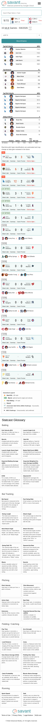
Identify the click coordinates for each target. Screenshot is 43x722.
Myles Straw (20, 76)
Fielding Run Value (29, 655)
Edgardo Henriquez (20, 96)
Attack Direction (28, 528)
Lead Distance (6, 642)
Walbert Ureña (20, 131)
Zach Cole (18, 53)
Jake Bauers (19, 60)
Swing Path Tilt (7, 545)
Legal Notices (28, 715)
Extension (5, 611)
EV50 (3, 476)
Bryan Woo (19, 120)
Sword (9, 403)
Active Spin (5, 600)
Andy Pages (19, 57)
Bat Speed (5, 499)
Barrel (10, 398)
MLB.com (38, 715)
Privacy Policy (17, 715)
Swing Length (6, 514)
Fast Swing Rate (28, 499)
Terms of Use (6, 715)
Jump (25, 642)
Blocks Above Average (30, 673)
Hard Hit (9, 395)
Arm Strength (27, 629)
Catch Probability (7, 673)
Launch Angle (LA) (29, 430)
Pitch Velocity (6, 585)
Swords (25, 562)
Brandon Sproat (20, 127)
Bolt (24, 693)
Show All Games (21, 41)
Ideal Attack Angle (7, 528)
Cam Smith (20, 80)
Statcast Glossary (13, 420)
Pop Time (5, 629)
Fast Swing (10, 400)
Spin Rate (26, 600)
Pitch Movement (28, 585)
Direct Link (5, 161)
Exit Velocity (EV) (7, 430)
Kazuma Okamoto (20, 49)
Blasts (4, 562)
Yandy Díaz (19, 64)
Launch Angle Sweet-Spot (10, 450)
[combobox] (21, 13)
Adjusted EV (27, 476)
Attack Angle (27, 514)
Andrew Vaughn (21, 73)
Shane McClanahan (21, 134)
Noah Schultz (20, 123)
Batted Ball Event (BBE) (30, 450)
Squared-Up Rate (28, 545)
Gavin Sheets (20, 87)
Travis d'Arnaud (21, 84)
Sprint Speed (6, 693)
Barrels (4, 439)
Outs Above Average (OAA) (10, 655)
